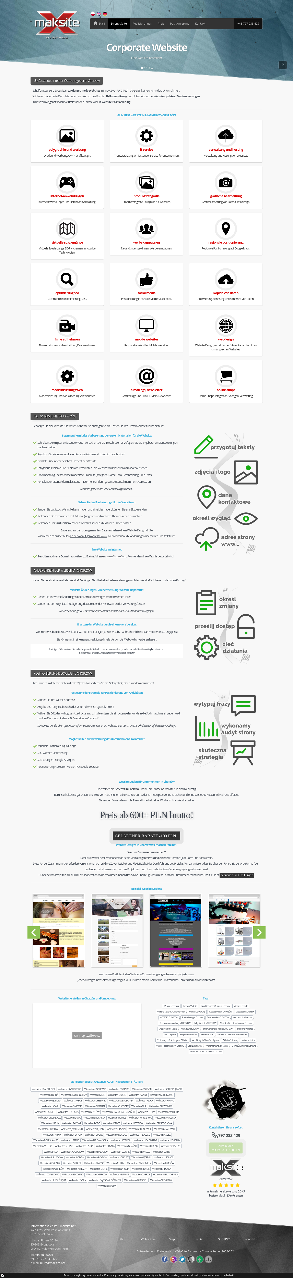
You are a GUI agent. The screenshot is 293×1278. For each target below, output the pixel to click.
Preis (161, 23)
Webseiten (43, 1089)
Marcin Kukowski (42, 1255)
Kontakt (200, 23)
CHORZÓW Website (57, 24)
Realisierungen (142, 23)
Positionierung (179, 23)
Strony (119, 23)
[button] (45, 932)
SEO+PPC (224, 1239)
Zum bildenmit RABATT (226, 1148)
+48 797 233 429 (248, 23)
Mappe (173, 1239)
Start (122, 1239)
